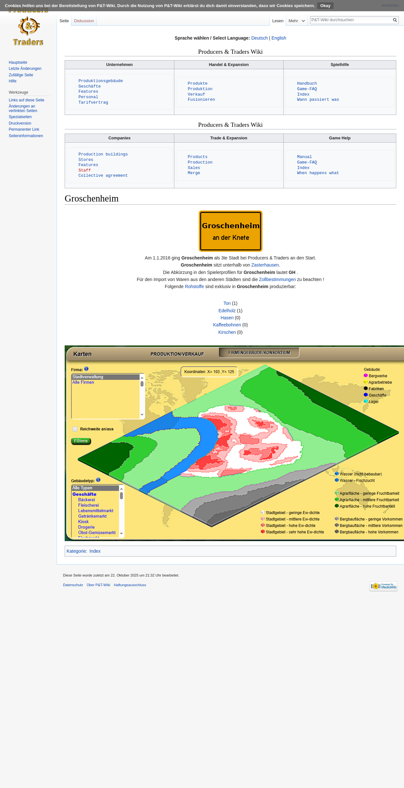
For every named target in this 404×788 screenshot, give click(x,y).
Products (197, 157)
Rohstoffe (194, 286)
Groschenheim (197, 257)
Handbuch (307, 84)
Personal (88, 97)
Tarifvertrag (93, 103)
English (278, 38)
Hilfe (12, 81)
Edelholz (227, 310)
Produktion (200, 89)
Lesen (285, 20)
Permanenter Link (24, 129)
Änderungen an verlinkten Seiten (23, 108)
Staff (84, 171)
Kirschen (227, 332)
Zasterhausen (265, 264)
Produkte (197, 84)
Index (303, 95)
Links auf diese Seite (26, 100)
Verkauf (196, 95)
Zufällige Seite (21, 75)
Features (88, 92)
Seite (64, 20)
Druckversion (20, 123)
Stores (85, 160)
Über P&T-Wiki (98, 585)
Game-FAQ (307, 89)
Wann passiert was (318, 100)
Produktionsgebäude (100, 81)
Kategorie (76, 551)
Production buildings (103, 154)
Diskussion (84, 20)
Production (200, 162)
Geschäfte (89, 86)
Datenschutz (73, 585)
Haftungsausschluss (130, 585)
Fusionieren (201, 100)
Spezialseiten (20, 117)
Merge (194, 173)
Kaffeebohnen (227, 324)
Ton (227, 303)
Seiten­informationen (26, 136)
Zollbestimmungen (277, 279)
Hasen (227, 317)
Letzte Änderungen (25, 68)
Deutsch (259, 38)
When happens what (318, 173)
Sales (194, 168)
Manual (304, 157)
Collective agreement (103, 176)
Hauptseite (18, 62)
